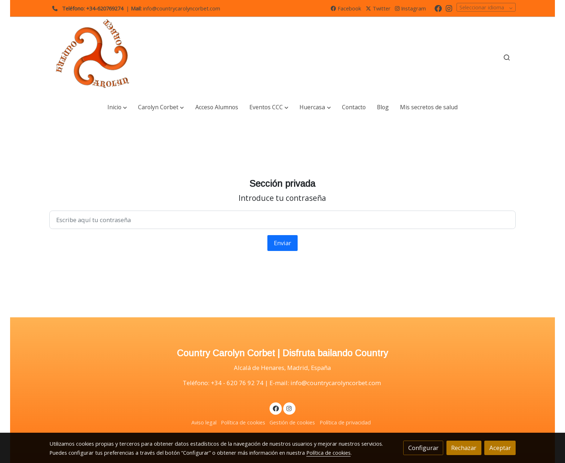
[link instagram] (449, 8)
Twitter (378, 8)
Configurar (423, 448)
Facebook (346, 8)
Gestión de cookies (292, 422)
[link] (95, 57)
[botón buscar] (506, 57)
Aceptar (500, 448)
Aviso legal (204, 422)
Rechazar (463, 448)
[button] (117, 107)
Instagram (410, 8)
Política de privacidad (345, 422)
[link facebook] (438, 8)
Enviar (282, 243)
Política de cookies (243, 422)
